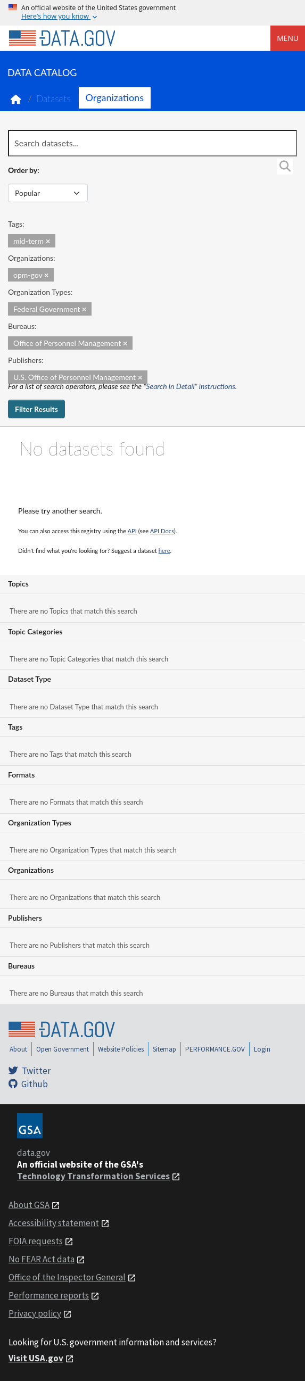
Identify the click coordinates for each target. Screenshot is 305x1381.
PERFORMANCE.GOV (215, 1049)
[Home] (62, 38)
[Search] (285, 167)
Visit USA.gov (36, 1358)
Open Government (62, 1049)
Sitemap (164, 1049)
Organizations (115, 97)
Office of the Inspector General (67, 1277)
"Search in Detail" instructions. (190, 386)
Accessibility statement (54, 1223)
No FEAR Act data (42, 1259)
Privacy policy (35, 1313)
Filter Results (36, 409)
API (132, 530)
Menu (288, 38)
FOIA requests (36, 1241)
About (18, 1049)
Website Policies (121, 1049)
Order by (22, 170)
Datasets (53, 98)
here (164, 550)
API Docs (162, 530)
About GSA (29, 1205)
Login (262, 1049)
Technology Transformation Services (93, 1176)
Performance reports (49, 1295)
